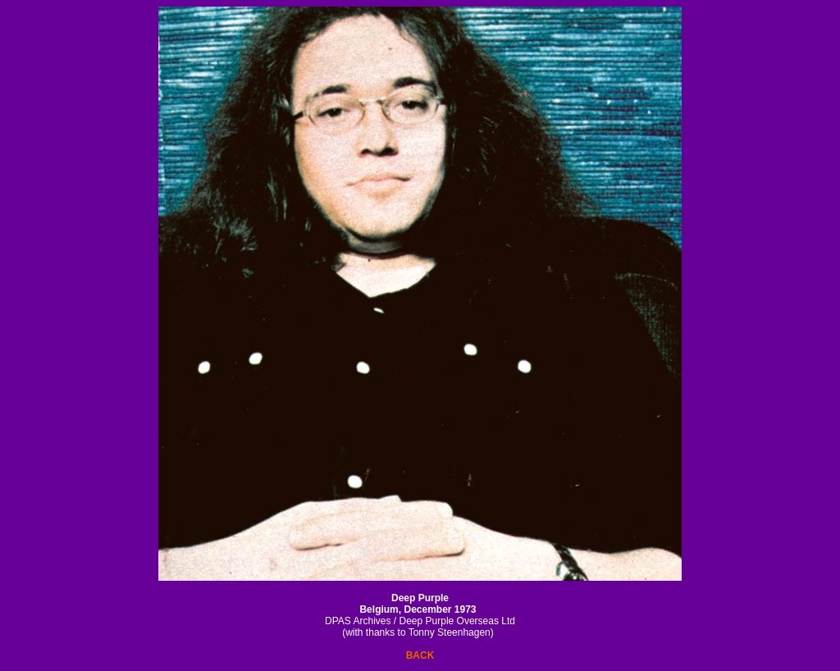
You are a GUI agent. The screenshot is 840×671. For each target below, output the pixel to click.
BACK (420, 655)
